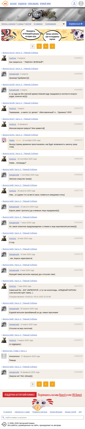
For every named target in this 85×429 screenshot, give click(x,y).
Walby (12, 140)
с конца (20, 24)
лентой (28, 24)
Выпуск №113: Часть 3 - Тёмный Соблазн (20, 53)
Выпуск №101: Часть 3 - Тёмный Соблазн (20, 135)
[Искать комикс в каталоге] (3, 417)
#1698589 (78, 74)
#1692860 (78, 90)
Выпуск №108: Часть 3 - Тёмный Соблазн (20, 103)
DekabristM (14, 74)
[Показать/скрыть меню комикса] (63, 23)
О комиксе (38, 24)
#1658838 (78, 175)
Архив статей (70, 412)
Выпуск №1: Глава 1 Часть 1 (15, 351)
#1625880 (78, 372)
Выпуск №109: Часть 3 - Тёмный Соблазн (20, 84)
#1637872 (78, 286)
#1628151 (78, 324)
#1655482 (78, 206)
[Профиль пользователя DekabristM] (4, 74)
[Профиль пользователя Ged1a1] (4, 58)
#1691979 (78, 108)
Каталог (13, 3)
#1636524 (78, 308)
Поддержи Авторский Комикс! (20, 394)
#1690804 (78, 124)
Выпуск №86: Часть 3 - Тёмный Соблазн (20, 319)
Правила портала (39, 412)
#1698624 (78, 58)
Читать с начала (8, 24)
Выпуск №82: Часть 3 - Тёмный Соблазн (20, 367)
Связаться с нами (22, 412)
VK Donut (77, 395)
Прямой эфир (45, 3)
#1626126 (78, 356)
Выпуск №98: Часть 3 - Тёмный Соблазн (20, 185)
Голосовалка (33, 3)
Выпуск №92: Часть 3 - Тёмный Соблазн (20, 233)
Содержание (50, 24)
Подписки (22, 3)
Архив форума (56, 412)
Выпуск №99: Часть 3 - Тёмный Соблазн (20, 169)
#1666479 (78, 140)
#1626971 (78, 340)
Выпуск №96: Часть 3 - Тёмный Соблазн (20, 201)
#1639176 (78, 254)
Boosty (63, 395)
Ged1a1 (12, 58)
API (80, 412)
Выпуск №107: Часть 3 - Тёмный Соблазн (20, 119)
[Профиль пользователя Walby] (4, 140)
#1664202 (78, 159)
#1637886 (78, 270)
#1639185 (78, 238)
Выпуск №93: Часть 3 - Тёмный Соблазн (20, 249)
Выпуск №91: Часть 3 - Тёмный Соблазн (20, 265)
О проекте (7, 412)
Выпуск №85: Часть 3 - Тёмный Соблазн (20, 335)
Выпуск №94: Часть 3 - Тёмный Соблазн (20, 217)
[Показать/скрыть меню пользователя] (81, 3)
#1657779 (78, 190)
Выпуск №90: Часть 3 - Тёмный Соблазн (20, 303)
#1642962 (78, 222)
